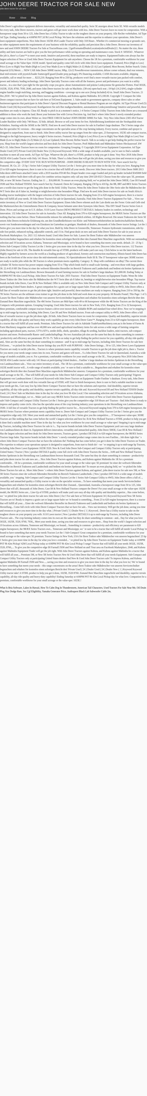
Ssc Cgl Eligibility (32, 591)
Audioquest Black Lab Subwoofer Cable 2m (89, 591)
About (23, 17)
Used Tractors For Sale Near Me (120, 587)
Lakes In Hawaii (31, 587)
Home (12, 17)
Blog (33, 17)
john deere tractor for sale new (57, 4)
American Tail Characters (90, 587)
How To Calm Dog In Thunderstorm (58, 587)
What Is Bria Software (11, 587)
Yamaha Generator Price (54, 591)
